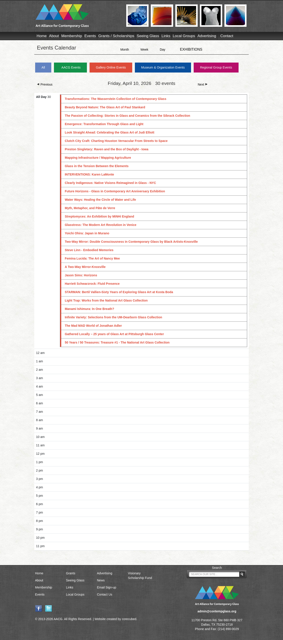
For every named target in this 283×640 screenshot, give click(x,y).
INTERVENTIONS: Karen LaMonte (89, 174)
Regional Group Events (216, 67)
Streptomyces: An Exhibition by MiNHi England (99, 216)
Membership (71, 36)
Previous (44, 84)
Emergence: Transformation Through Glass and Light (104, 124)
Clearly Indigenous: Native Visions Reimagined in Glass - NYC (110, 183)
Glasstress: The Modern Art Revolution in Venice (100, 225)
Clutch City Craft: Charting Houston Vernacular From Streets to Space (116, 141)
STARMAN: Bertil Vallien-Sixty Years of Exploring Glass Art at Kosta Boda (119, 292)
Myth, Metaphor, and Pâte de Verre (90, 208)
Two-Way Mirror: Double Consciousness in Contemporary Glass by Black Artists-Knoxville (131, 241)
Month (124, 49)
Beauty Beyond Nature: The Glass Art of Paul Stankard (105, 107)
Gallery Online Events (111, 67)
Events (90, 36)
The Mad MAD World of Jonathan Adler (93, 325)
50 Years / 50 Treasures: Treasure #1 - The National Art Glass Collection (117, 342)
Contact (226, 36)
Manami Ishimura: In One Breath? (89, 309)
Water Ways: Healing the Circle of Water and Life (100, 199)
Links (165, 36)
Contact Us (104, 594)
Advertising (206, 36)
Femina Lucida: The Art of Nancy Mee (92, 258)
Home (42, 36)
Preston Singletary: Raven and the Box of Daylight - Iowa (106, 149)
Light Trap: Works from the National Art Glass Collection (106, 300)
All (43, 67)
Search (217, 567)
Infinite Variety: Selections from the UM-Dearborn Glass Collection (113, 317)
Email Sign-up (106, 587)
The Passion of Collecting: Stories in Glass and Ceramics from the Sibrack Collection (127, 115)
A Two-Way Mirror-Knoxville (85, 267)
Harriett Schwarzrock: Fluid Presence (92, 283)
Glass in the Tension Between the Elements (96, 166)
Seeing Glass (148, 36)
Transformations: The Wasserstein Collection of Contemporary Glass (115, 99)
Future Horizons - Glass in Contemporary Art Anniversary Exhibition (115, 191)
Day (162, 49)
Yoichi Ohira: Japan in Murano (87, 233)
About (54, 36)
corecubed (129, 619)
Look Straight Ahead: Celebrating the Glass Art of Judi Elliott (109, 132)
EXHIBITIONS (191, 49)
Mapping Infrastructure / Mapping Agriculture (98, 157)
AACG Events (70, 67)
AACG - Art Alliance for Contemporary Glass (78, 16)
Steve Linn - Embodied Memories (89, 250)
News (101, 580)
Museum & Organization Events (163, 67)
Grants (70, 573)
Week (144, 49)
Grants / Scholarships (116, 36)
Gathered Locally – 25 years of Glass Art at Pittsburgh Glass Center (114, 334)
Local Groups (184, 36)
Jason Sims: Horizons (81, 275)
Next (203, 84)
